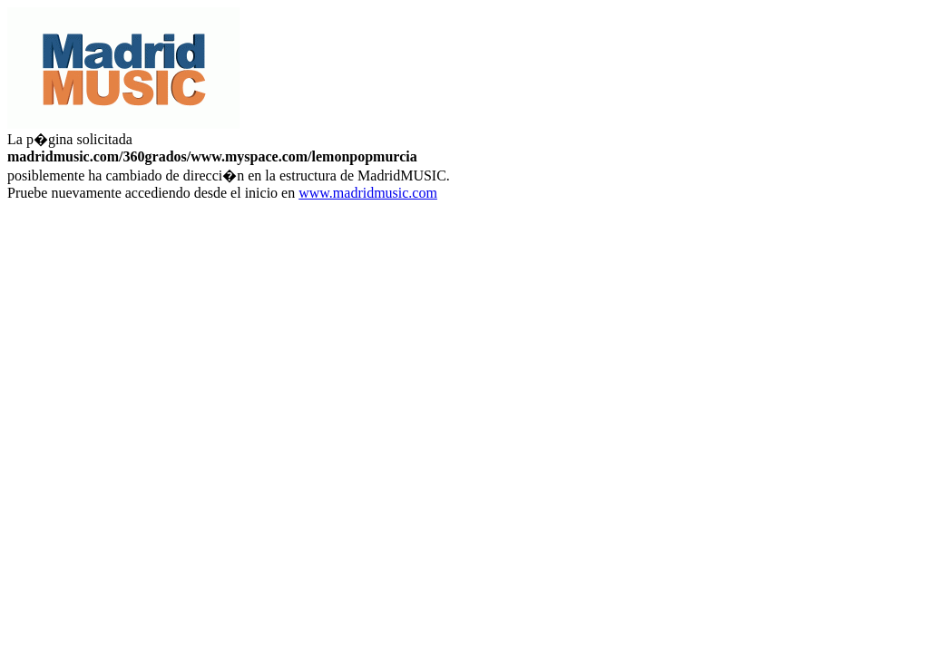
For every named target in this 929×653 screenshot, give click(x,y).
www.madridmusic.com (367, 192)
